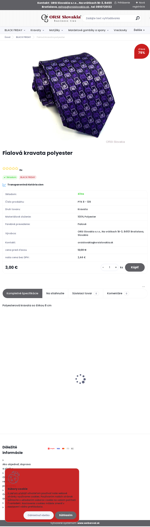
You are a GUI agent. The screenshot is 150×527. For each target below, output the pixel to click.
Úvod (7, 37)
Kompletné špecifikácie (22, 294)
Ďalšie (138, 30)
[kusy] (108, 267)
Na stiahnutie (55, 294)
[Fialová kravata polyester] (75, 95)
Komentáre (118, 294)
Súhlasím (65, 515)
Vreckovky (120, 30)
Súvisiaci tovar (85, 294)
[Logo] (22, 18)
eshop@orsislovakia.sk (73, 7)
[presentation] (5, 375)
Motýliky (54, 30)
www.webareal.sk (88, 523)
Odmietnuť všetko (39, 515)
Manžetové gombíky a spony (87, 30)
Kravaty (36, 30)
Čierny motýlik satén (17, 378)
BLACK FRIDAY (13, 30)
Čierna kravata (88, 384)
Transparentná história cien (22, 185)
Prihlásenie (124, 2)
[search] (118, 19)
